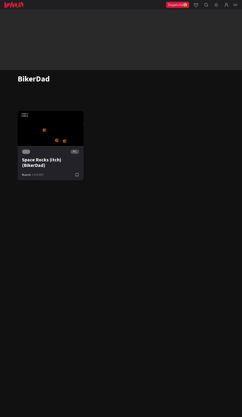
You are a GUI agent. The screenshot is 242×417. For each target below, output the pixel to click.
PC (75, 152)
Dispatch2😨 (177, 4)
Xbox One (109, 91)
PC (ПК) (83, 91)
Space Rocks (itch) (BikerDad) (41, 162)
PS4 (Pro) (96, 91)
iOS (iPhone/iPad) (140, 91)
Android (122, 91)
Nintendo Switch (164, 91)
